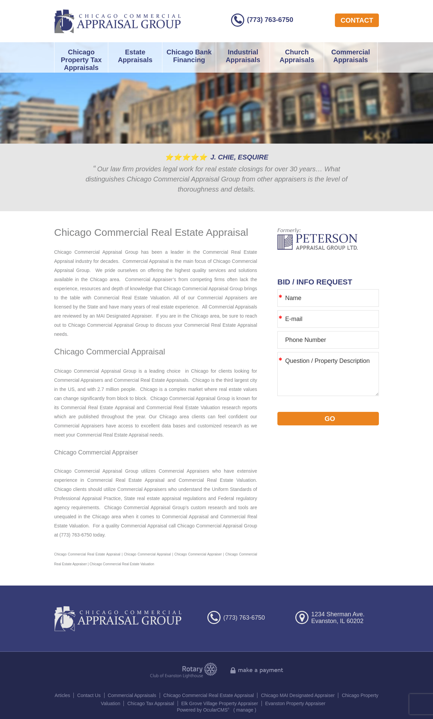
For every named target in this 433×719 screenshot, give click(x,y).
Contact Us (88, 695)
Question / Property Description (328, 374)
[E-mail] (328, 319)
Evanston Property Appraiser (295, 703)
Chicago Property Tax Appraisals (81, 59)
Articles (62, 695)
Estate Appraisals (135, 56)
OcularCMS (216, 710)
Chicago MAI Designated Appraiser (298, 695)
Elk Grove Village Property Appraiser (219, 703)
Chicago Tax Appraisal (150, 703)
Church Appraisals (296, 56)
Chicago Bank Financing (188, 56)
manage (244, 710)
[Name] (328, 298)
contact (357, 20)
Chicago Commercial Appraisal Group (117, 21)
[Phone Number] (328, 340)
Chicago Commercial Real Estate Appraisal (208, 695)
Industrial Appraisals (243, 56)
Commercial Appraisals (350, 56)
